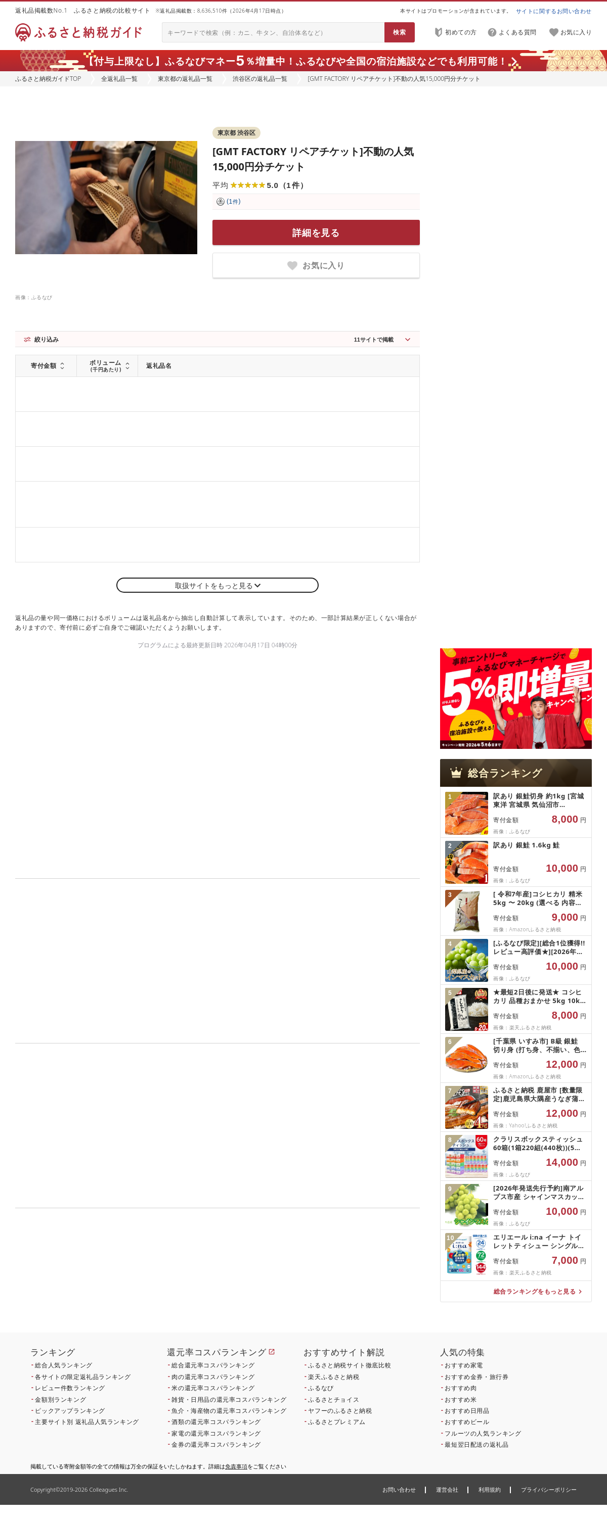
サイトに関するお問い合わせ (554, 11)
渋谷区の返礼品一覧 (260, 78)
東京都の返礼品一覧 (185, 78)
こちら (281, 1276)
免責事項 (236, 1466)
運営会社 (447, 1489)
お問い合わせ (399, 1489)
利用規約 (490, 1489)
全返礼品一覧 (119, 78)
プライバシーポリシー (549, 1489)
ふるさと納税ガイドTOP (48, 78)
